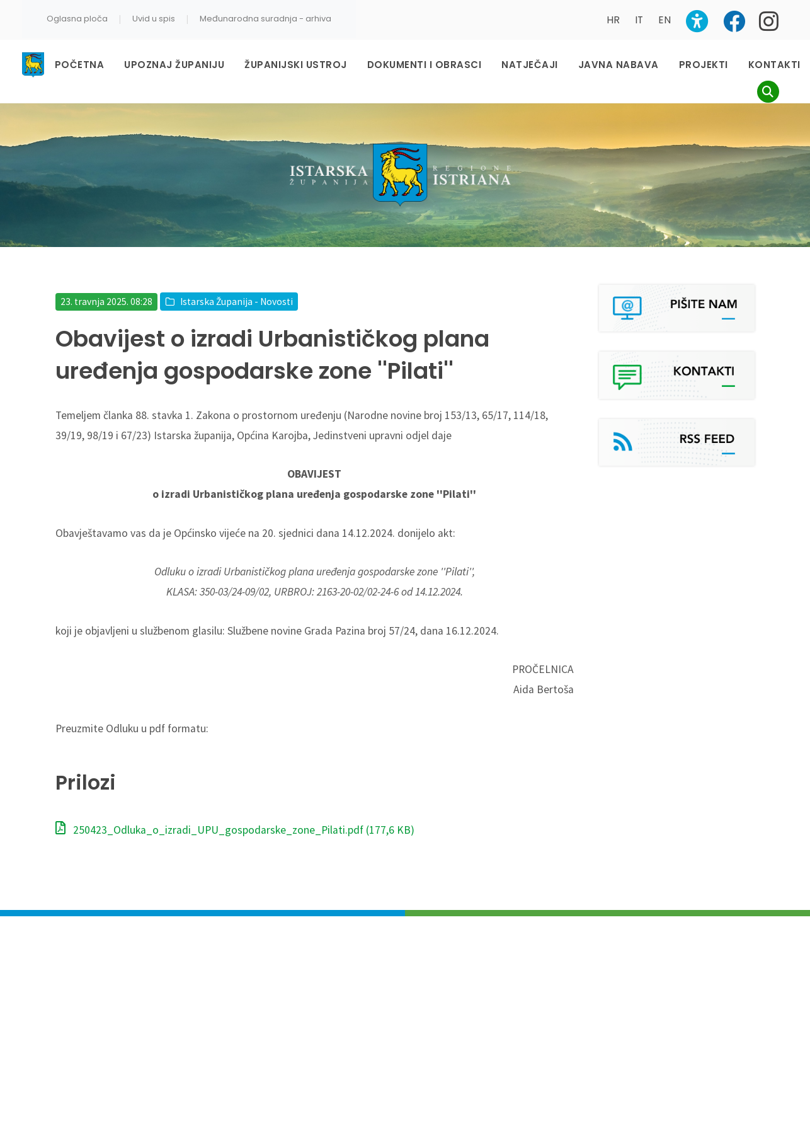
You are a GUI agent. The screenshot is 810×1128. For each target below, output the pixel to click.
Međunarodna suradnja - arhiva (265, 19)
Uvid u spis (153, 19)
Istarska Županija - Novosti (236, 302)
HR (613, 19)
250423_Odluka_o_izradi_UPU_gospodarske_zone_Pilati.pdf (234, 830)
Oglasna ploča (77, 19)
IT (639, 19)
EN (664, 19)
